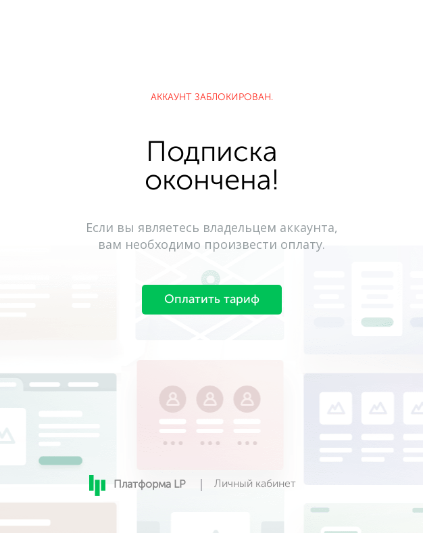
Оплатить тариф (211, 300)
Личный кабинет (255, 484)
